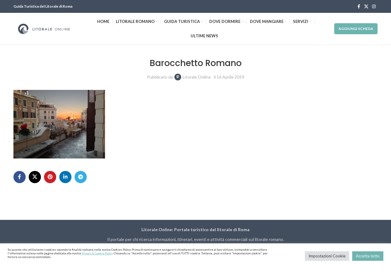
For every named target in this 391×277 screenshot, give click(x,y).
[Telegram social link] (81, 177)
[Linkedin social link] (65, 177)
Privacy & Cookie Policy (97, 253)
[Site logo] (44, 28)
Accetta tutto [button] (368, 255)
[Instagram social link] (374, 6)
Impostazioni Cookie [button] (327, 255)
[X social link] (366, 6)
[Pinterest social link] (50, 177)
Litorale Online (197, 76)
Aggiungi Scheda (355, 28)
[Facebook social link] (358, 6)
